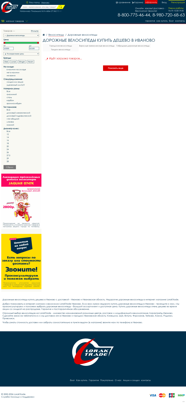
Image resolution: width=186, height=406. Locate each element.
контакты (180, 20)
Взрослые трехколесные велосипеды (96, 46)
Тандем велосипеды (60, 49)
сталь (9, 97)
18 (8, 143)
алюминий (12, 94)
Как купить (162, 20)
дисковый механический (18, 113)
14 (8, 137)
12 (8, 134)
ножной (10, 125)
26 (8, 152)
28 (8, 161)
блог (171, 20)
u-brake (10, 122)
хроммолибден (14, 103)
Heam (30, 62)
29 (8, 158)
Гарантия (150, 20)
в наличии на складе (16, 69)
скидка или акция (15, 82)
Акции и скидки (131, 380)
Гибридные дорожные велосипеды (132, 46)
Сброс (9, 167)
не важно (11, 75)
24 (8, 149)
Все (8, 91)
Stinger (22, 62)
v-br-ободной (13, 119)
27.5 (8, 155)
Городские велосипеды (60, 46)
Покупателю (106, 380)
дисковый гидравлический (19, 116)
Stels (6, 62)
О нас (118, 380)
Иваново (45, 3)
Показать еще (115, 68)
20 (8, 146)
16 (8, 140)
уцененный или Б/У (16, 85)
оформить (151, 2)
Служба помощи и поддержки (17, 396)
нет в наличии (13, 72)
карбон (10, 100)
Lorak (13, 62)
